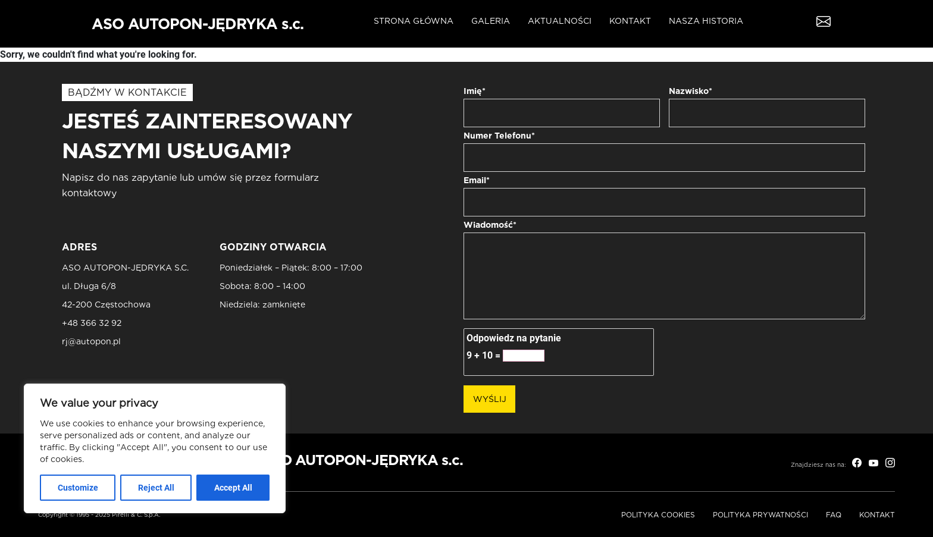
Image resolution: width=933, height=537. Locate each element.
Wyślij (489, 399)
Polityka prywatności (760, 514)
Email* (477, 180)
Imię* (475, 91)
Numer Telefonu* (499, 135)
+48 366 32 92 (91, 323)
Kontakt (630, 21)
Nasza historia (706, 21)
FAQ (833, 514)
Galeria (490, 21)
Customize (78, 487)
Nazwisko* (690, 91)
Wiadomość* (490, 225)
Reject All (156, 487)
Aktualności (559, 21)
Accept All (233, 487)
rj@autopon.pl (91, 341)
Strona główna (413, 21)
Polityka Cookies (658, 514)
